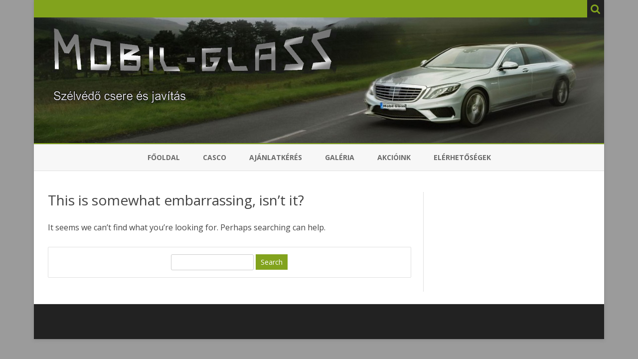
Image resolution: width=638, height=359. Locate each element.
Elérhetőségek (462, 157)
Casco (214, 157)
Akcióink (394, 157)
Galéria (339, 157)
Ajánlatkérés (275, 157)
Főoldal (164, 157)
